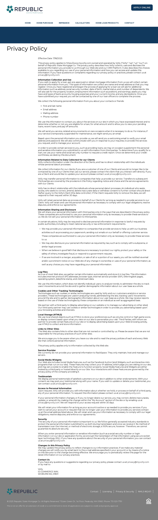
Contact (129, 23)
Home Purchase (45, 23)
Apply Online (141, 7)
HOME (28, 23)
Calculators (82, 23)
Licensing (107, 491)
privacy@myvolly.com (48, 75)
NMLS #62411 (144, 491)
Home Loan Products (107, 23)
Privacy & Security (125, 491)
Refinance (64, 23)
